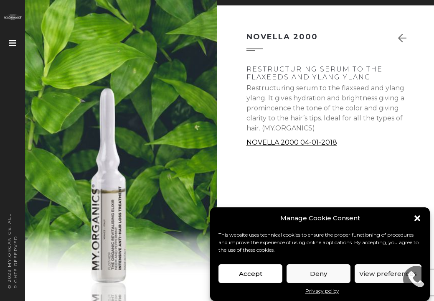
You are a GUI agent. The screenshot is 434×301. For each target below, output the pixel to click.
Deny (318, 274)
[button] (417, 218)
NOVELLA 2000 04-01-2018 (291, 142)
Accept (250, 274)
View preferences (388, 274)
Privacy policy (322, 291)
